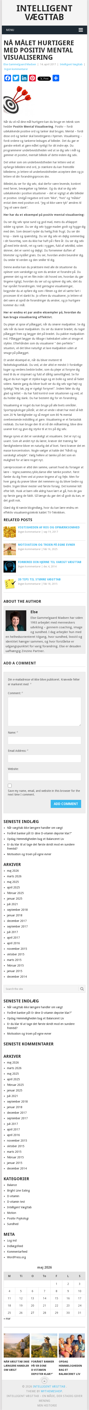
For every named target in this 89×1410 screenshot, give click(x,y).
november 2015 (17, 948)
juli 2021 (12, 904)
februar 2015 (15, 965)
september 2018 (17, 909)
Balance (12, 1185)
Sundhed (12, 1224)
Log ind (12, 1240)
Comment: (15, 693)
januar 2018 (14, 915)
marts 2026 (14, 876)
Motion (11, 1212)
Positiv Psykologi (18, 1218)
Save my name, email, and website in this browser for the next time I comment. (44, 792)
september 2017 (17, 926)
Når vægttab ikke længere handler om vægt (35, 827)
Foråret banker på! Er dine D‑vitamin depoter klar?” (39, 833)
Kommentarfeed (17, 1251)
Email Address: (18, 751)
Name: (13, 732)
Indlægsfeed (15, 1246)
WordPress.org (16, 1257)
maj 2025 (13, 881)
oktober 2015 (15, 954)
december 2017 (17, 921)
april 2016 (13, 943)
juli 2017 (12, 932)
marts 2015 (14, 960)
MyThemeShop (51, 1391)
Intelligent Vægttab (44, 12)
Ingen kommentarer (16, 69)
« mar (7, 1318)
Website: (13, 769)
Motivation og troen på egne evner (29, 854)
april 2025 (13, 887)
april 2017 (13, 937)
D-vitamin (13, 1196)
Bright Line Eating (18, 1190)
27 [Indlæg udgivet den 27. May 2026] (32, 1312)
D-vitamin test (16, 1201)
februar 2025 (15, 893)
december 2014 (17, 976)
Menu (10, 30)
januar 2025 (14, 898)
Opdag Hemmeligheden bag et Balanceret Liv (35, 839)
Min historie (47, 1405)
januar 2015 (14, 971)
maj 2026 (13, 870)
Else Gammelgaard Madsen (20, 64)
